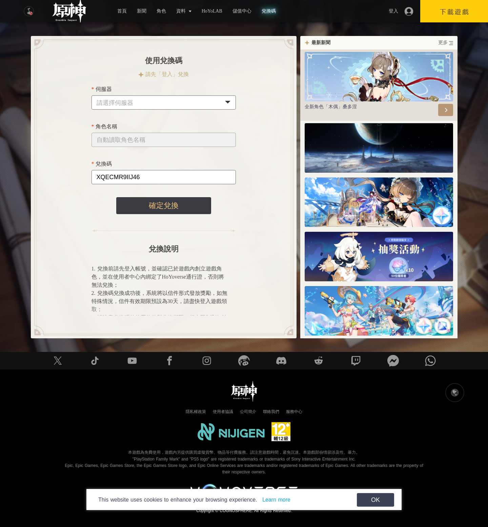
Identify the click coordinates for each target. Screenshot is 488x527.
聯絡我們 (271, 411)
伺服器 (104, 89)
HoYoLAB (212, 11)
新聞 (141, 11)
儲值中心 (241, 11)
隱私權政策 (196, 411)
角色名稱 (106, 126)
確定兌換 (164, 205)
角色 (161, 11)
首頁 (122, 11)
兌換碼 (269, 11)
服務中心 (294, 411)
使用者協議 (223, 411)
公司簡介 (248, 411)
